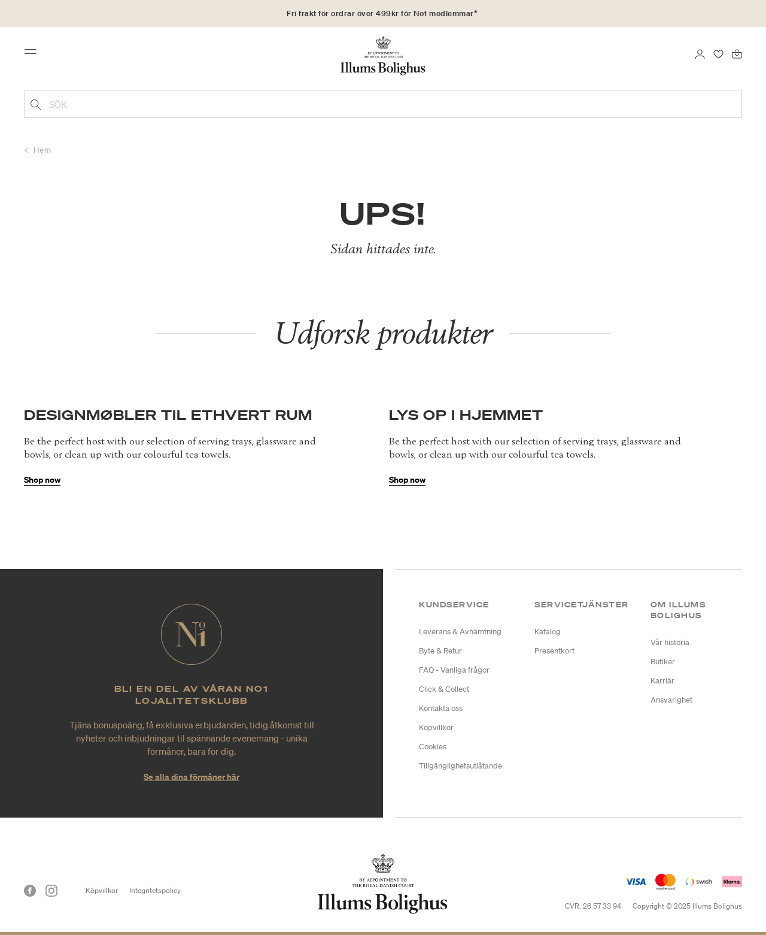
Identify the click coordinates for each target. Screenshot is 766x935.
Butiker (663, 661)
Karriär (662, 681)
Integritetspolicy (155, 890)
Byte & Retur (440, 651)
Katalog (547, 632)
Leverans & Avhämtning (460, 632)
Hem (42, 150)
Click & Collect (444, 689)
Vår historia (670, 642)
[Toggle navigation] (34, 55)
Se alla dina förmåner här (191, 776)
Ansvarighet (671, 700)
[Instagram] (51, 891)
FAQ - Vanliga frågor (454, 670)
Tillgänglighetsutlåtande (460, 766)
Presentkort (554, 651)
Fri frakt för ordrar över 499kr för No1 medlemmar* (382, 13)
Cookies (432, 747)
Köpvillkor (436, 727)
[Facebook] (30, 891)
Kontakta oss (441, 708)
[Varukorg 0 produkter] (737, 53)
